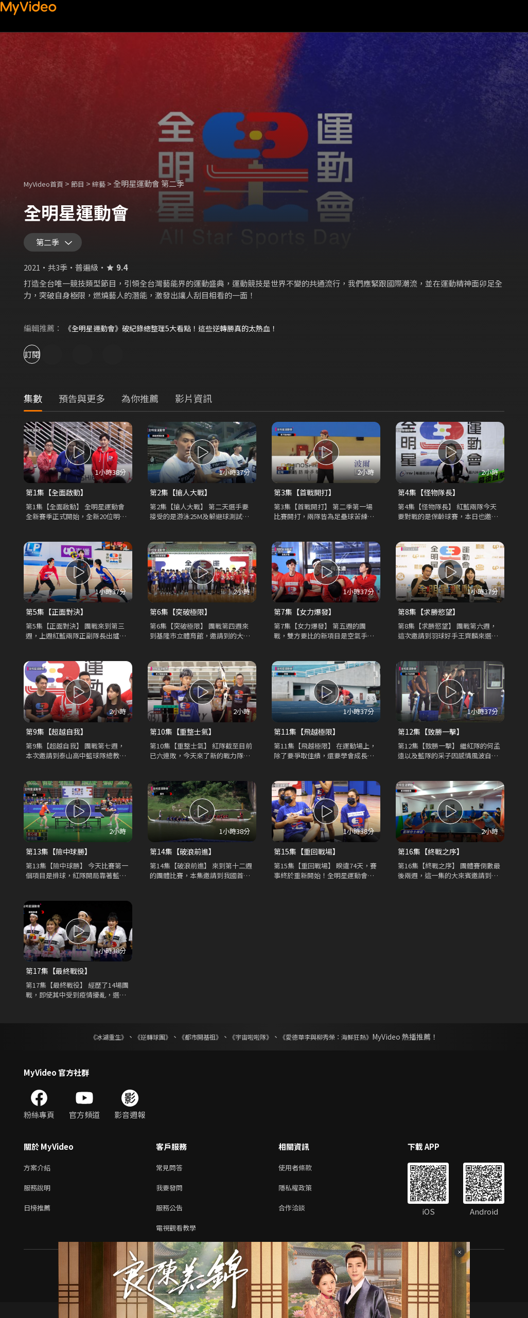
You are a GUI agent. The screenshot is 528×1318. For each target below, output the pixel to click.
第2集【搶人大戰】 (183, 497)
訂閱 (44, 358)
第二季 (50, 245)
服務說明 (39, 1199)
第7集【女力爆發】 (307, 617)
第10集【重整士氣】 (185, 738)
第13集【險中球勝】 (61, 859)
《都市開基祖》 (195, 1046)
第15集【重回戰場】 (309, 859)
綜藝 (109, 183)
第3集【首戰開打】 (307, 497)
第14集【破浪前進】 (185, 859)
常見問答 (171, 1177)
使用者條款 (304, 1177)
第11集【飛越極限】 (309, 738)
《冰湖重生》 (90, 1046)
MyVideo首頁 (47, 183)
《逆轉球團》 (141, 1046)
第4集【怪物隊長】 (431, 497)
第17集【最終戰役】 (61, 979)
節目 (86, 183)
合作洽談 (300, 1221)
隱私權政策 (304, 1199)
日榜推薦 (39, 1221)
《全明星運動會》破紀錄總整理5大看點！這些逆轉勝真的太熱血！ (178, 332)
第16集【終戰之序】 (433, 859)
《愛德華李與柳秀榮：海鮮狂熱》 (339, 1046)
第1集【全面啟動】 (59, 497)
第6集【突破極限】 (183, 617)
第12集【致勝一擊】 (433, 738)
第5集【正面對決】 (59, 617)
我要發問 (171, 1199)
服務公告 (171, 1221)
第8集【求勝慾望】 (431, 617)
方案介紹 (39, 1177)
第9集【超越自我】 (59, 738)
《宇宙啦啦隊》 (252, 1046)
